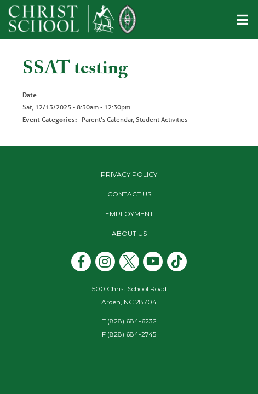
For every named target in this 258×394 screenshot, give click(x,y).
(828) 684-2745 (131, 334)
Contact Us (129, 194)
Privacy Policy (129, 174)
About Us (129, 233)
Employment (129, 214)
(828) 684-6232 (132, 321)
